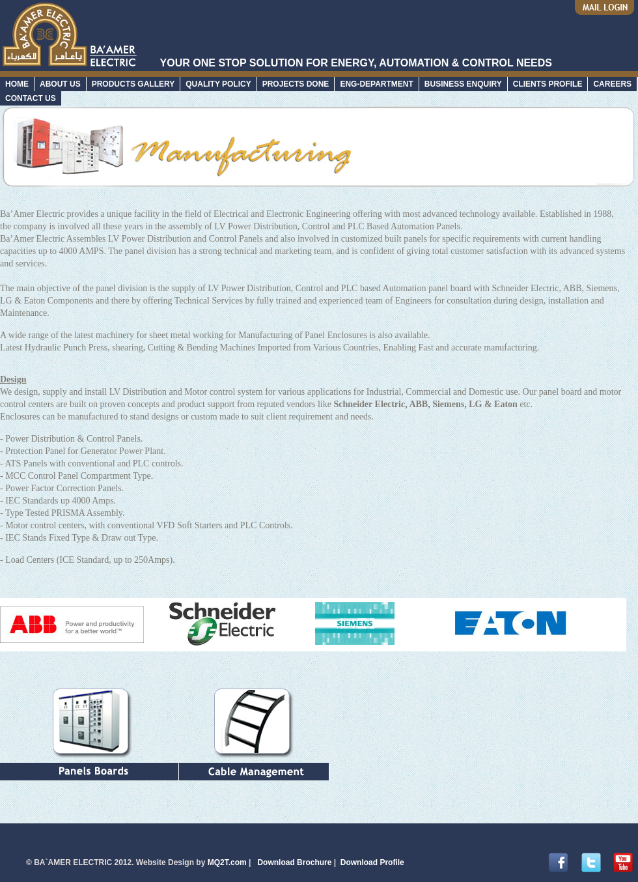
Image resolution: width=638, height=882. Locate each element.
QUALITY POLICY (218, 84)
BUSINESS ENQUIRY (463, 84)
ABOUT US (60, 84)
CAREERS (612, 84)
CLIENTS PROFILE (548, 84)
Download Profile (372, 862)
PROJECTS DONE (295, 84)
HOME (17, 84)
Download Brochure (294, 862)
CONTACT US (30, 98)
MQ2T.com (225, 862)
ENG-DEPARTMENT (376, 84)
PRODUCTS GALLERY (133, 84)
